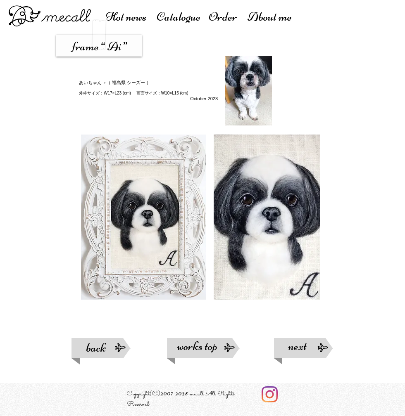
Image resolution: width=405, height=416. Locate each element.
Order (228, 16)
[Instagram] (270, 394)
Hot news (131, 16)
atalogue (182, 16)
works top (202, 346)
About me (270, 16)
